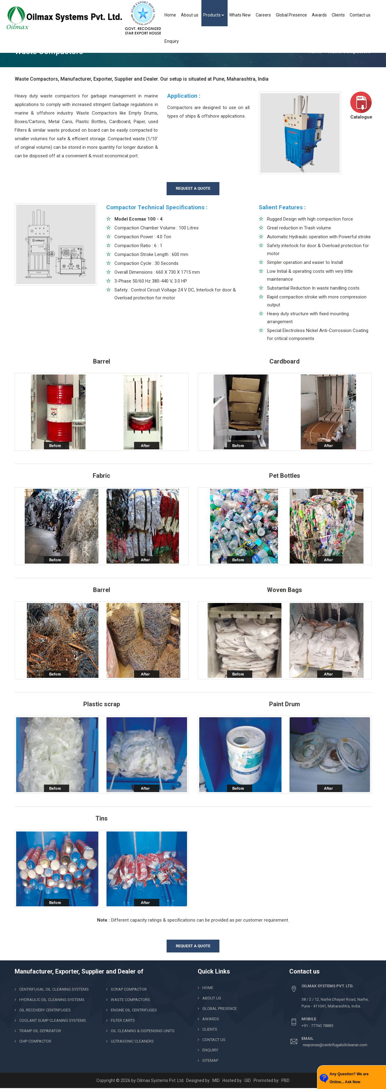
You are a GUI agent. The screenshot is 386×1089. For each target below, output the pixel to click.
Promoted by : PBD (272, 1080)
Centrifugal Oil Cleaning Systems (54, 989)
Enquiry (171, 41)
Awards (319, 15)
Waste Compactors (130, 999)
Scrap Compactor (129, 989)
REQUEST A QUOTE (193, 188)
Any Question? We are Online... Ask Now (349, 1078)
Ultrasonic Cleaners (132, 1041)
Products (213, 15)
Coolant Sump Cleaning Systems (52, 1020)
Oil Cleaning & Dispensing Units (143, 1031)
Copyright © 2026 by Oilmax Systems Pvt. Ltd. (140, 1080)
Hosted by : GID (236, 1080)
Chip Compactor (35, 1041)
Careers (263, 15)
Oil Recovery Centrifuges (45, 1010)
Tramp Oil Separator (40, 1031)
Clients (338, 15)
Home (170, 15)
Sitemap (210, 1060)
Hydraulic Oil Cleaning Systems (52, 999)
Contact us (360, 15)
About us (189, 15)
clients (209, 1029)
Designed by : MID (203, 1080)
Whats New (240, 15)
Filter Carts (123, 1020)
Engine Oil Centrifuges (134, 1010)
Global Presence (291, 15)
